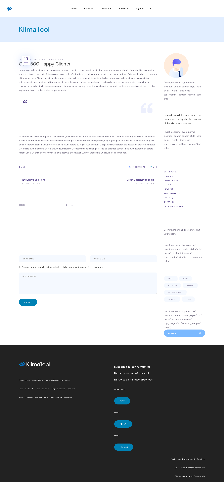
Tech (60, 59)
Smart (167, 202)
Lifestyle (168, 185)
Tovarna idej (199, 467)
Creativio (201, 459)
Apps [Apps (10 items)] (185, 278)
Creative (168, 172)
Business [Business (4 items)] (172, 285)
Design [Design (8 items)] (190, 285)
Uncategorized (172, 206)
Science (52, 59)
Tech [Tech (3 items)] (188, 299)
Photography (171, 193)
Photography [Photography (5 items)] (175, 292)
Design (42, 59)
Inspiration (170, 180)
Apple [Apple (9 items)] (171, 278)
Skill (166, 198)
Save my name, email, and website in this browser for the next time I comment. (63, 267)
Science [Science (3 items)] (172, 299)
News (166, 189)
